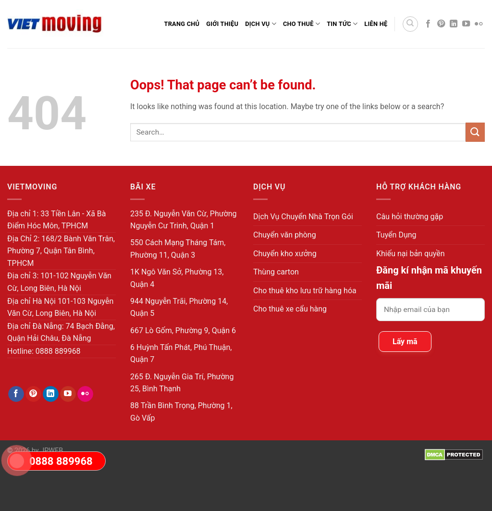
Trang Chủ (181, 23)
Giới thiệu (222, 23)
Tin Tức (342, 23)
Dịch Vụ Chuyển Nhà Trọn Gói (303, 216)
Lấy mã (405, 341)
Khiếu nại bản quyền (410, 253)
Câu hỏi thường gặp (409, 216)
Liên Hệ (375, 23)
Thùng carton (276, 271)
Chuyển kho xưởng (285, 253)
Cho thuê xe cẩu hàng (290, 308)
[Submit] (475, 132)
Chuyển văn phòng (284, 234)
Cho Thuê (301, 23)
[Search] (410, 24)
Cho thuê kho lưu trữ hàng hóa (305, 290)
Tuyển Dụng (396, 234)
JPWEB (51, 451)
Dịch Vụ (260, 23)
